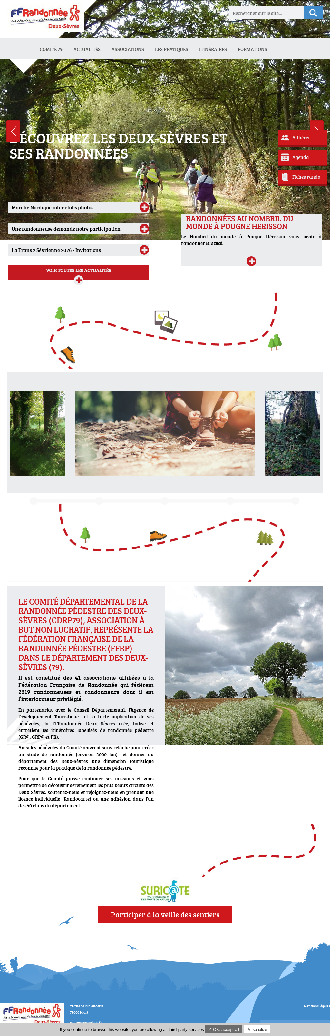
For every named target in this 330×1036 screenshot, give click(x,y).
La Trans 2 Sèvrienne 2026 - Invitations (56, 249)
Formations (252, 49)
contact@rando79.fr (86, 1022)
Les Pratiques (171, 49)
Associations (128, 49)
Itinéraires (213, 49)
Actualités (87, 49)
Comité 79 (51, 49)
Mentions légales (317, 1005)
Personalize (257, 1029)
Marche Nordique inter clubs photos (52, 207)
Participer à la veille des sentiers (165, 914)
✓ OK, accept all (223, 1029)
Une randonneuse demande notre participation (66, 228)
